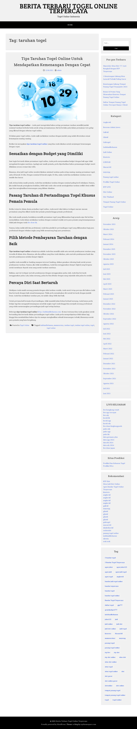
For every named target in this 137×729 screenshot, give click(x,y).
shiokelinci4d (108, 528)
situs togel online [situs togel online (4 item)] (111, 671)
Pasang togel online (111, 177)
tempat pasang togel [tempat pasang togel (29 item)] (112, 690)
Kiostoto (106, 157)
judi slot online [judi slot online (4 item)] (110, 629)
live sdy (106, 415)
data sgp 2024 (108, 440)
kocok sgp (107, 420)
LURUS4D (106, 162)
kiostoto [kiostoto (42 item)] (108, 633)
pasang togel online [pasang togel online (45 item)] (112, 648)
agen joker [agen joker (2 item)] (109, 567)
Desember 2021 (109, 363)
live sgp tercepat (109, 412)
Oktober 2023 (108, 259)
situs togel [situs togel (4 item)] (109, 667)
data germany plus (110, 437)
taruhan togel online (82, 325)
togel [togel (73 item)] (107, 700)
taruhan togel (69, 325)
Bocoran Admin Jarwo (111, 127)
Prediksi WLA (108, 466)
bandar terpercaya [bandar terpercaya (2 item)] (111, 586)
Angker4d (107, 122)
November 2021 (109, 368)
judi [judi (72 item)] (116, 619)
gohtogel (106, 522)
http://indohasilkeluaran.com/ (49, 312)
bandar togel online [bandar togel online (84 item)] (112, 596)
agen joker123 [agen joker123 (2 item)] (122, 567)
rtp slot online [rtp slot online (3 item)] (110, 657)
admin (59, 70)
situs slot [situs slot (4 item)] (122, 657)
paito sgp (106, 431)
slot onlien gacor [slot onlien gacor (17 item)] (111, 681)
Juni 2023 (107, 274)
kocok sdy (107, 423)
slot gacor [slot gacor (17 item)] (108, 676)
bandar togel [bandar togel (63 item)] (109, 591)
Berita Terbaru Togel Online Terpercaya (68, 8)
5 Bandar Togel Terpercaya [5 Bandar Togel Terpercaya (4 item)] (115, 562)
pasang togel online (111, 533)
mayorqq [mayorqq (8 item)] (122, 638)
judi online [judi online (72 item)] (109, 624)
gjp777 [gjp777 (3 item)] (120, 605)
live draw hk (32, 222)
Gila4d (105, 137)
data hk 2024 (108, 442)
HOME (70, 25)
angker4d (106, 495)
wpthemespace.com (88, 724)
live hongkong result (111, 410)
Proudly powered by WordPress (53, 724)
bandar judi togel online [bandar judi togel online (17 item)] (114, 581)
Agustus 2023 (108, 264)
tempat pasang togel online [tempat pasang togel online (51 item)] (115, 695)
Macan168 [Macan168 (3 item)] (118, 633)
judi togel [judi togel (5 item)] (123, 629)
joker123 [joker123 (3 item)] (108, 619)
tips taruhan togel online (37, 144)
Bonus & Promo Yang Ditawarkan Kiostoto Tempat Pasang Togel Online (114, 94)
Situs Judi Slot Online (111, 484)
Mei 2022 (106, 338)
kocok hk (106, 418)
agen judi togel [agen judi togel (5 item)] (121, 572)
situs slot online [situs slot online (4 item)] (111, 662)
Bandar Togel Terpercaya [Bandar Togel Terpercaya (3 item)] (114, 600)
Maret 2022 (107, 348)
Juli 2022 (106, 329)
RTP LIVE (107, 187)
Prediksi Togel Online (111, 182)
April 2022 (107, 344)
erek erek (106, 541)
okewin (106, 538)
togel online (51, 328)
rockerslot (107, 530)
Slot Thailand (108, 197)
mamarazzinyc (59, 325)
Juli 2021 (106, 388)
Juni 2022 (107, 333)
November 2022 (109, 309)
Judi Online (107, 152)
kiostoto (106, 492)
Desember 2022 (109, 304)
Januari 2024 (108, 244)
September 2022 (109, 319)
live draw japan (109, 448)
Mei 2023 (106, 279)
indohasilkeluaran (46, 325)
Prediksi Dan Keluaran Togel (114, 463)
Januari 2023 (108, 299)
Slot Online (107, 192)
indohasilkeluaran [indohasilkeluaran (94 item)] (111, 614)
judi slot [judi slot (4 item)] (119, 624)
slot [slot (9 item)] (122, 671)
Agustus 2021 (108, 383)
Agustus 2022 (108, 324)
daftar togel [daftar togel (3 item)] (109, 605)
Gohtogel (106, 142)
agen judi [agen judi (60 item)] (108, 572)
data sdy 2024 (108, 445)
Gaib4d (106, 132)
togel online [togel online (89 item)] (117, 700)
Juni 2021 (107, 393)
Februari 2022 (108, 353)
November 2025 (109, 224)
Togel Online (24, 325)
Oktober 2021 (108, 373)
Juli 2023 (106, 269)
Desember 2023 (109, 249)
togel (92, 325)
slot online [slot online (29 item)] (120, 686)
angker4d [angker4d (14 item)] (120, 577)
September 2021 (109, 378)
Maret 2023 (107, 289)
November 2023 (109, 254)
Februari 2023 (108, 294)
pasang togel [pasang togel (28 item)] (110, 643)
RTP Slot (106, 481)
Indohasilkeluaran (110, 147)
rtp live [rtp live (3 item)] (107, 652)
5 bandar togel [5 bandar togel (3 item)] (110, 558)
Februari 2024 (108, 239)
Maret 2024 (107, 234)
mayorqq (106, 172)
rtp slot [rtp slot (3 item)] (116, 652)
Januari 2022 (108, 358)
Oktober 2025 (108, 229)
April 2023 (107, 284)
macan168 (107, 525)
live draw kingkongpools (112, 426)
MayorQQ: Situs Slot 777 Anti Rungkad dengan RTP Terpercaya (114, 68)
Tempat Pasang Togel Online (114, 202)
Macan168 (107, 167)
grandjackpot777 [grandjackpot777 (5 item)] (111, 610)
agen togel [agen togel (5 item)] (109, 577)
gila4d (105, 511)
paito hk (106, 434)
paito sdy (106, 429)
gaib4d (105, 506)
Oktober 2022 (108, 314)
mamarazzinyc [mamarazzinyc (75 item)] (110, 638)
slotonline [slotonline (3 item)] (108, 686)
